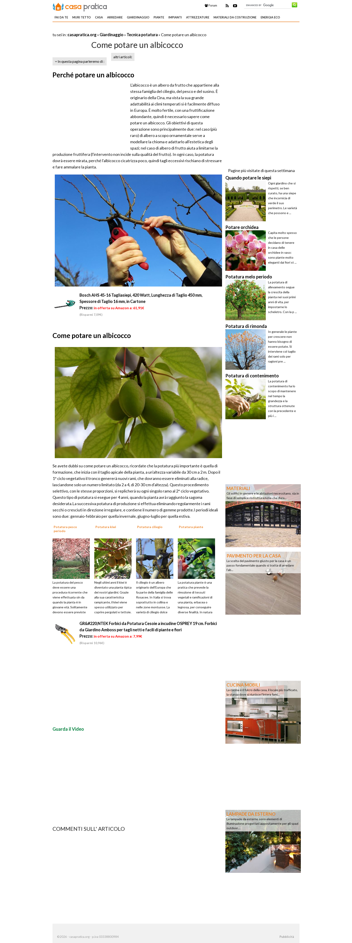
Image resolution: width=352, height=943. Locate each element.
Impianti (175, 17)
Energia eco (270, 17)
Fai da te (61, 17)
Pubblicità (286, 937)
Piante (159, 17)
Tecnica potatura (142, 34)
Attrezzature (197, 17)
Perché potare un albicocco (93, 75)
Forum (211, 5)
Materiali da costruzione (234, 17)
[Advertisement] (105, 29)
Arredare (115, 17)
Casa (99, 17)
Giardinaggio (138, 17)
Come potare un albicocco (92, 335)
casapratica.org (82, 34)
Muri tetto (81, 17)
